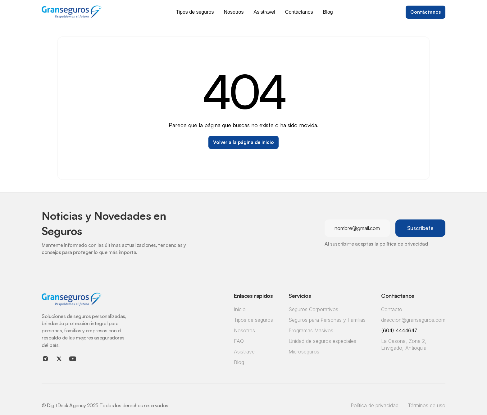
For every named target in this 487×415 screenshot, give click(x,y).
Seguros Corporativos (313, 309)
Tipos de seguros (253, 320)
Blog (239, 362)
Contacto (391, 309)
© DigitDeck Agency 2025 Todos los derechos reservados (105, 405)
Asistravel (245, 351)
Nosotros (244, 330)
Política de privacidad (374, 405)
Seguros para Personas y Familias (327, 320)
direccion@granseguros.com (413, 320)
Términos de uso (426, 405)
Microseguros (304, 351)
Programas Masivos (311, 330)
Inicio (240, 309)
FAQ (239, 341)
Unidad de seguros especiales (322, 341)
